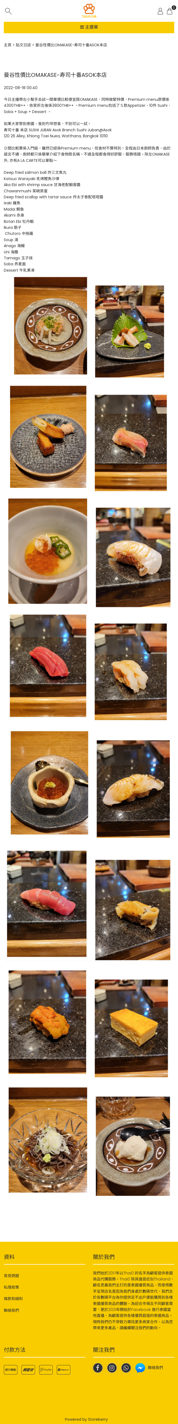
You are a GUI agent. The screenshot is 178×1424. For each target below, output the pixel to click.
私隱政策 (11, 1287)
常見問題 (11, 1276)
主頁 (7, 45)
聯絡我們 (11, 1310)
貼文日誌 (23, 45)
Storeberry (98, 1419)
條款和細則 (13, 1298)
